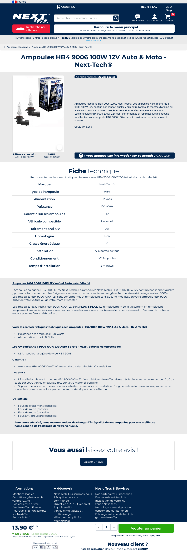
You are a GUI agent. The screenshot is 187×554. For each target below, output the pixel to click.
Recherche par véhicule (30, 28)
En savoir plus (93, 40)
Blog (169, 10)
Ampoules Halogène (17, 47)
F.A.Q (168, 6)
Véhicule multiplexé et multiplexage (68, 512)
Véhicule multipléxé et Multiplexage (68, 519)
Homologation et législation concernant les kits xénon (113, 509)
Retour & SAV (20, 517)
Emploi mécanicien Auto (111, 497)
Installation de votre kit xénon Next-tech (110, 502)
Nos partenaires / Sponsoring (113, 494)
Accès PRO (66, 7)
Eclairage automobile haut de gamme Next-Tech (114, 515)
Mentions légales (23, 494)
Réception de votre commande (66, 499)
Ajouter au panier (146, 528)
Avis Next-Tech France (26, 507)
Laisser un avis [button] (93, 461)
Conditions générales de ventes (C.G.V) (27, 499)
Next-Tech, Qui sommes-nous (73, 494)
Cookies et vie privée (25, 504)
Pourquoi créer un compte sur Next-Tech (29, 512)
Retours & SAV (148, 6)
